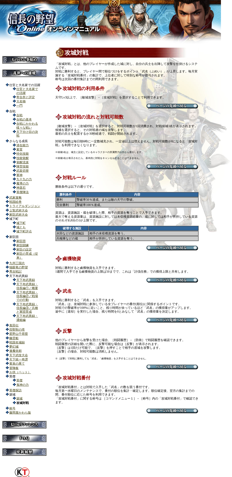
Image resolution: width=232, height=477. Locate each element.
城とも (21, 227)
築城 (19, 398)
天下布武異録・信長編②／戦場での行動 (27, 296)
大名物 (21, 101)
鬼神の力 (22, 385)
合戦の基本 (24, 119)
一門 (19, 105)
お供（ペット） (20, 372)
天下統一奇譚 (18, 359)
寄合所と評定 (25, 97)
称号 (12, 408)
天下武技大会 (18, 355)
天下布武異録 (25, 280)
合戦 (19, 115)
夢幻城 (14, 346)
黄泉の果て (17, 363)
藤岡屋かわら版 (20, 412)
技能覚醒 (22, 158)
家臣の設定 (24, 249)
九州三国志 (17, 263)
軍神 (19, 175)
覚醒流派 (22, 162)
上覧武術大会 (18, 210)
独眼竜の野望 (18, 267)
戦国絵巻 (15, 202)
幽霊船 (14, 338)
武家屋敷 (15, 197)
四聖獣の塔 (17, 329)
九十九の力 (24, 179)
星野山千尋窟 (18, 334)
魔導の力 (22, 183)
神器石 (21, 187)
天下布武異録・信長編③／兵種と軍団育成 (27, 308)
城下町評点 (24, 231)
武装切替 (22, 170)
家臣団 (21, 241)
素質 (19, 149)
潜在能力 (22, 145)
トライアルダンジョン (24, 206)
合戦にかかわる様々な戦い (27, 125)
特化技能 (22, 153)
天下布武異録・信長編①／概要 (27, 286)
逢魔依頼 (15, 351)
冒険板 (14, 368)
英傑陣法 (22, 192)
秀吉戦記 (15, 271)
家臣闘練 (22, 245)
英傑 (19, 380)
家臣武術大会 (18, 214)
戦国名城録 (17, 342)
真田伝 (14, 325)
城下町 (21, 223)
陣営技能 (22, 166)
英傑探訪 (15, 390)
